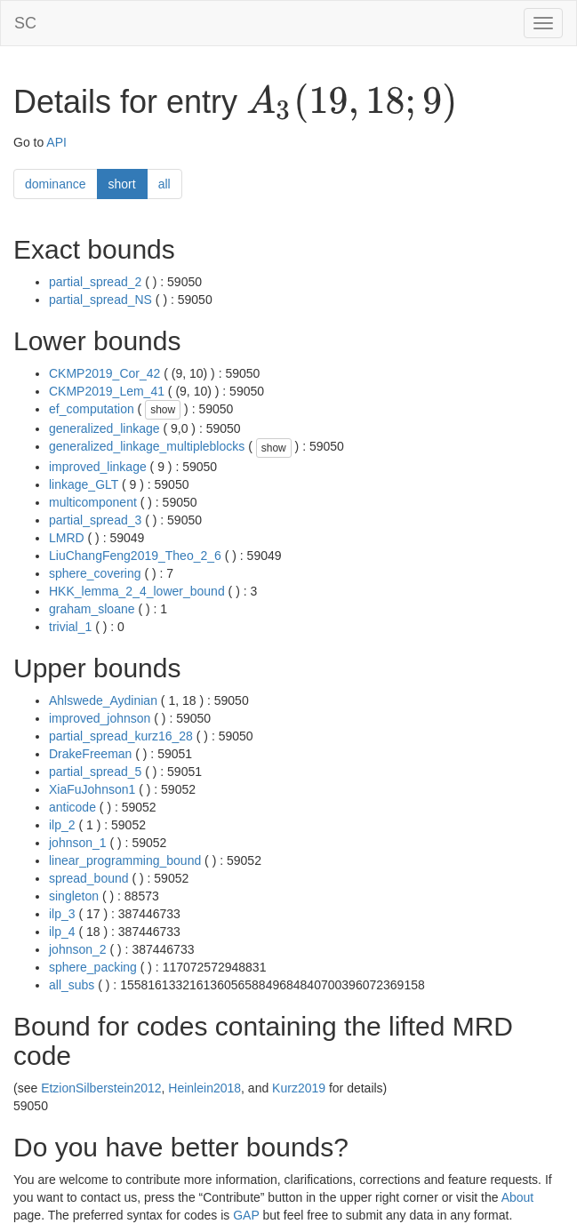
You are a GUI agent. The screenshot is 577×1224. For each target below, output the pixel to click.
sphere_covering (95, 573)
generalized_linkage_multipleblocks (146, 446)
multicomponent (93, 502)
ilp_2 (62, 825)
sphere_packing (93, 967)
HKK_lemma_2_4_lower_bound (137, 591)
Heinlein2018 (204, 1088)
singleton (74, 896)
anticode (72, 807)
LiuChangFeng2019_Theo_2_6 (135, 555)
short (122, 184)
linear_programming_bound (125, 860)
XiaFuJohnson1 (92, 789)
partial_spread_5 (95, 771)
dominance (55, 184)
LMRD (66, 538)
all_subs (71, 985)
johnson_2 (78, 949)
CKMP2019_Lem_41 (106, 391)
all (164, 184)
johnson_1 (78, 843)
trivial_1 (70, 627)
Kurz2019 (298, 1088)
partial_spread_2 (95, 282)
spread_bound (89, 878)
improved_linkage (98, 467)
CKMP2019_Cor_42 (104, 373)
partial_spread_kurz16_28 (121, 736)
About (517, 1197)
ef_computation (91, 409)
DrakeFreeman (90, 754)
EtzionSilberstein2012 (101, 1088)
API (56, 142)
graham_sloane (92, 609)
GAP (246, 1215)
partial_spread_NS (100, 299)
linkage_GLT (83, 484)
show (162, 410)
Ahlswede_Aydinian (103, 700)
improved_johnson (99, 718)
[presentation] (351, 103)
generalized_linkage (104, 428)
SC (25, 23)
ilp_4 (62, 931)
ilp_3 (62, 914)
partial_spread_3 (95, 520)
